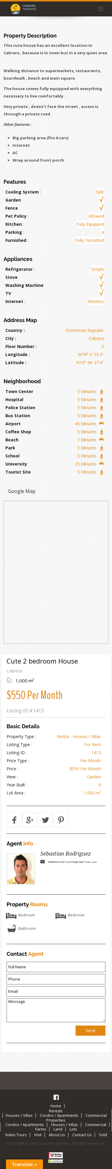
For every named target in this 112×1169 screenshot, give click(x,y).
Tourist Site (18, 472)
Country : (15, 330)
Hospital (14, 399)
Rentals (56, 1111)
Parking (13, 232)
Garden (13, 200)
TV (8, 293)
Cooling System (22, 192)
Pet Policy (16, 216)
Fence (11, 208)
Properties (55, 1120)
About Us (57, 1134)
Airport (13, 423)
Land (57, 1129)
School (12, 456)
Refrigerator (19, 269)
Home (55, 1105)
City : (10, 338)
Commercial (96, 1115)
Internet (14, 301)
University (16, 464)
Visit (38, 1134)
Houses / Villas (19, 1115)
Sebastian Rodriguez (65, 854)
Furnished (15, 240)
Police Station (20, 407)
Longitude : (17, 354)
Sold (103, 1134)
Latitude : (15, 362)
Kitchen (13, 224)
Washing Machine (24, 285)
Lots (73, 1129)
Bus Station (17, 415)
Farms (40, 1129)
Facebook (56, 1097)
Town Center (19, 391)
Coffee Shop (18, 431)
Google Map (22, 491)
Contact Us (82, 1134)
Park (10, 448)
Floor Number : (21, 346)
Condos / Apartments (59, 1115)
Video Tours (16, 1134)
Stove (11, 277)
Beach (12, 440)
